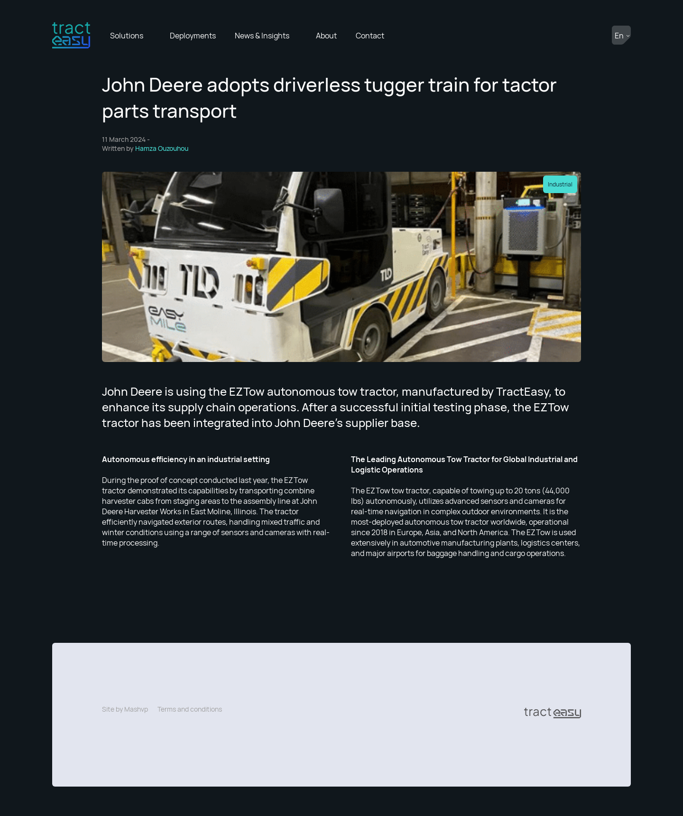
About (326, 35)
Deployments (193, 35)
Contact (370, 35)
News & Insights (262, 35)
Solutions (126, 35)
